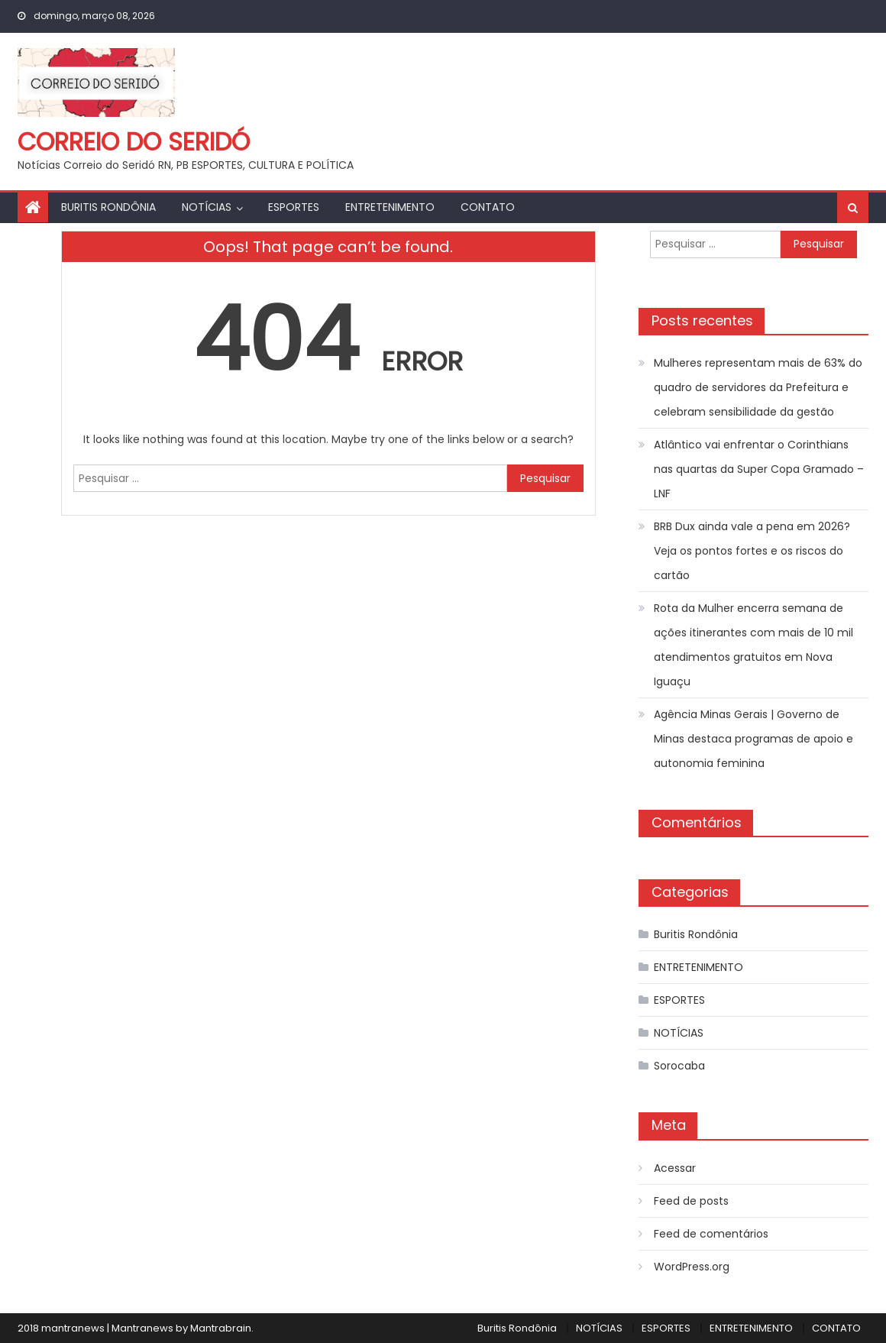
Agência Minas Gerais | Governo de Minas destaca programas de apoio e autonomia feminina (753, 739)
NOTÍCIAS (206, 207)
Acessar (675, 1168)
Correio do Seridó (134, 142)
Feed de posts (691, 1201)
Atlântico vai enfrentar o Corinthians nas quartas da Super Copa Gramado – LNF (759, 469)
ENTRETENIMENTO (390, 207)
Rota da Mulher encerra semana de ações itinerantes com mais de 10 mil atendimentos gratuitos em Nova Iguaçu (753, 644)
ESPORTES (293, 207)
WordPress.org (691, 1266)
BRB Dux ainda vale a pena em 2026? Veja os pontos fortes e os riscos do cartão (752, 551)
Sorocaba (679, 1065)
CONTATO (488, 207)
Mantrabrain (220, 1328)
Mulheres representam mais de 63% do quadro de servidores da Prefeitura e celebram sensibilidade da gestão (758, 387)
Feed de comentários (711, 1233)
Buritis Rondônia (108, 207)
